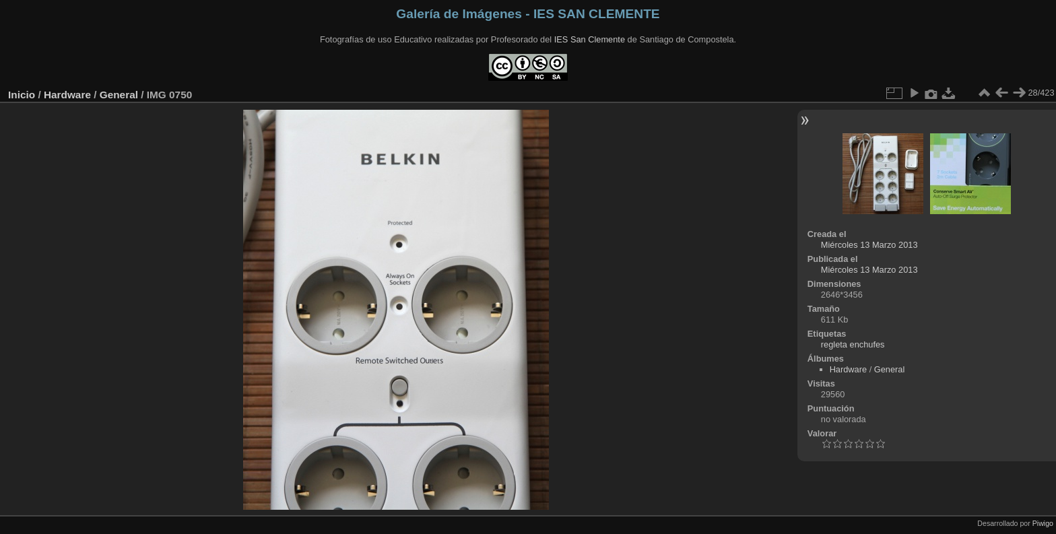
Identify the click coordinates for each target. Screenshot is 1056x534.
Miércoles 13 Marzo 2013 (869, 245)
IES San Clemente (589, 39)
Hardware (67, 94)
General (119, 94)
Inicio (21, 94)
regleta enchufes (853, 344)
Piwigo (1042, 523)
